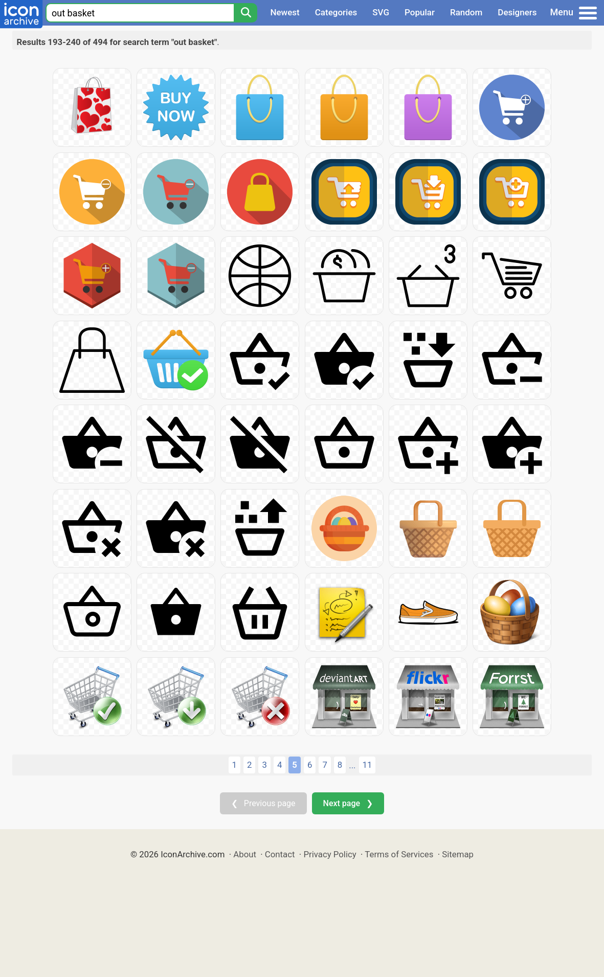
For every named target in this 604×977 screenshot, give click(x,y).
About (244, 854)
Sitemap (458, 854)
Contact (280, 854)
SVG (380, 12)
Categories (336, 12)
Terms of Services (399, 854)
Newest (284, 12)
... (352, 765)
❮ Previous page (263, 803)
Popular (420, 12)
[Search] (245, 13)
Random (466, 12)
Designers (517, 12)
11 (367, 765)
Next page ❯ (348, 803)
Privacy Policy (329, 854)
